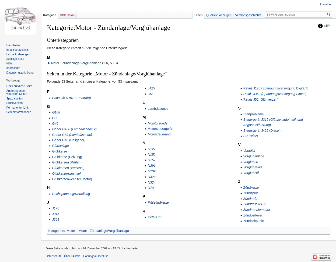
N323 (151, 177)
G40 (55, 123)
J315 (55, 214)
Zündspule (251, 193)
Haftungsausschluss (95, 256)
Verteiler (249, 150)
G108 (56, 112)
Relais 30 (154, 217)
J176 (55, 208)
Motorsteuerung (159, 134)
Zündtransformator (256, 210)
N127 (151, 149)
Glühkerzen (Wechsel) (68, 168)
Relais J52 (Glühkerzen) (260, 99)
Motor (71, 231)
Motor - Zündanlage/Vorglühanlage (76, 63)
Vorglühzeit (251, 173)
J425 (151, 88)
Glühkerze (59, 151)
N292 (151, 171)
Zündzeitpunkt (253, 221)
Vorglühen (250, 162)
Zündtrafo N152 (254, 204)
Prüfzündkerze (158, 202)
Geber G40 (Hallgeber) (68, 140)
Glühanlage (60, 146)
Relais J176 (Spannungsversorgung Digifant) (275, 88)
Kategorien (56, 231)
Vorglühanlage (253, 156)
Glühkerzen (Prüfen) (66, 162)
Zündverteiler (252, 215)
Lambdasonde (158, 108)
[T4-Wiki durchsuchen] (298, 14)
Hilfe (327, 26)
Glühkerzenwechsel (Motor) (72, 179)
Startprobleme (253, 114)
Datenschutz (53, 256)
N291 (151, 165)
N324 (151, 182)
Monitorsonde (158, 123)
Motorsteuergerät (160, 129)
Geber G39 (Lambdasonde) (72, 135)
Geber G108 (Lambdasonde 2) (74, 129)
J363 (55, 219)
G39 (55, 118)
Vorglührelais (252, 167)
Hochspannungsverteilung (71, 194)
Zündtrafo (250, 199)
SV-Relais (250, 136)
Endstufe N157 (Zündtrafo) (71, 98)
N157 (151, 160)
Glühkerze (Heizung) (67, 157)
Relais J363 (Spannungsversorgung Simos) (274, 94)
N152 (151, 154)
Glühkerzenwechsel (66, 173)
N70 (151, 188)
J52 (150, 94)
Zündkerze (251, 187)
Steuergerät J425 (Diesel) (262, 130)
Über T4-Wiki (72, 256)
